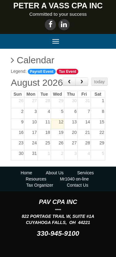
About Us (55, 172)
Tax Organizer (39, 185)
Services (85, 172)
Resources (36, 178)
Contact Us (77, 185)
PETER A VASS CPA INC (58, 5)
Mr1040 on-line (74, 178)
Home (26, 172)
